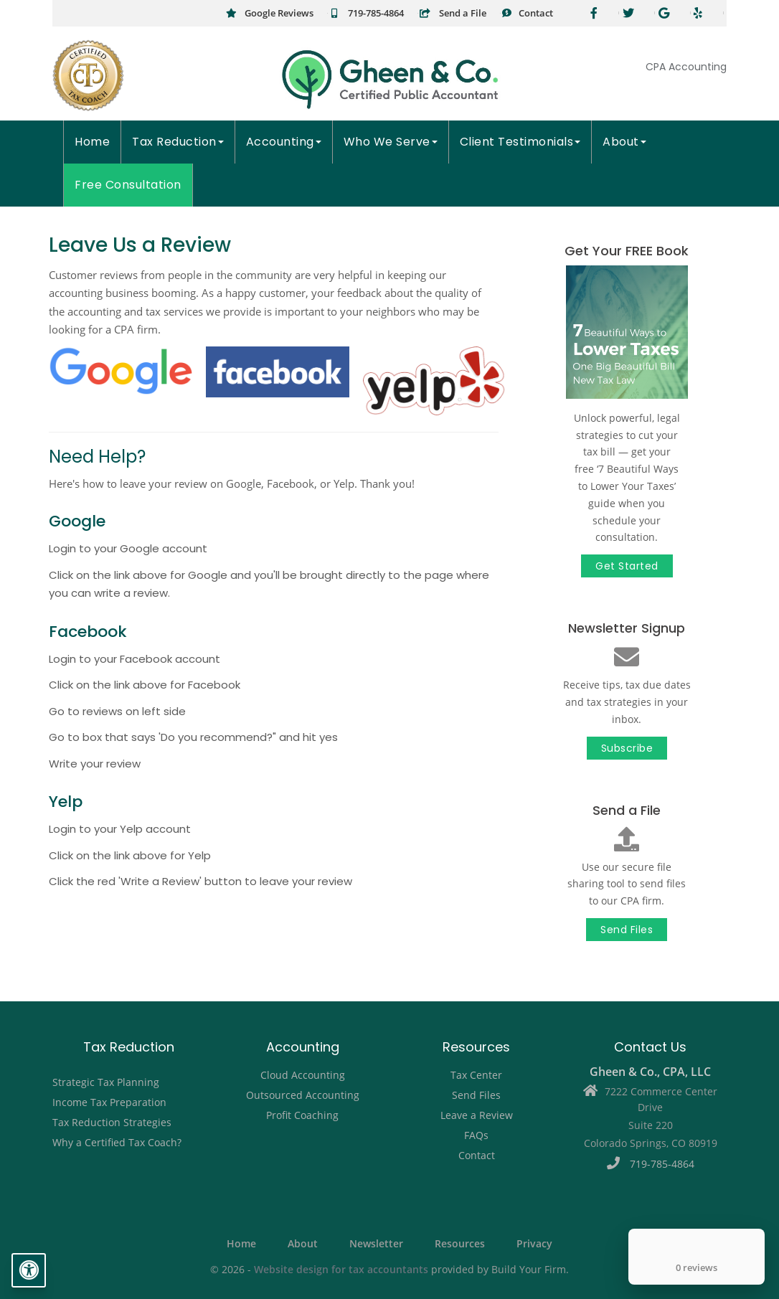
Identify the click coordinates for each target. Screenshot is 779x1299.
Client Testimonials (520, 141)
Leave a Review (476, 1115)
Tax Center (476, 1075)
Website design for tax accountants (341, 1269)
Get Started (626, 566)
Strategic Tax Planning (105, 1082)
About (624, 141)
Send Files (626, 929)
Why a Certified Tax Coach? (116, 1142)
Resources (460, 1244)
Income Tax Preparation (109, 1102)
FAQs (476, 1135)
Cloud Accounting (302, 1075)
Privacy (534, 1244)
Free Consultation (128, 184)
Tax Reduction (178, 141)
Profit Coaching (302, 1115)
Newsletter (376, 1244)
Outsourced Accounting (302, 1095)
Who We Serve (391, 141)
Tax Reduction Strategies (111, 1122)
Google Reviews (269, 13)
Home (92, 141)
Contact (526, 13)
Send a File (452, 13)
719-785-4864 (366, 13)
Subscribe (627, 748)
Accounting (283, 141)
